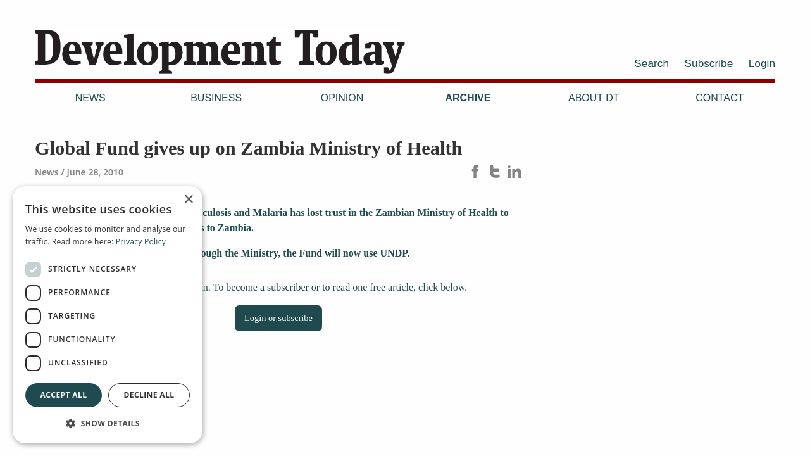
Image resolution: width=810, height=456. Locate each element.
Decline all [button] (149, 395)
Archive (467, 97)
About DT (594, 97)
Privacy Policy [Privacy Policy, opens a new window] (141, 241)
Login (762, 63)
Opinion (342, 97)
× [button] (188, 200)
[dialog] (107, 314)
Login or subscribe (278, 318)
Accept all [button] (63, 395)
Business (216, 97)
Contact (719, 97)
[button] (107, 423)
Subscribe (709, 63)
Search (651, 63)
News (90, 97)
